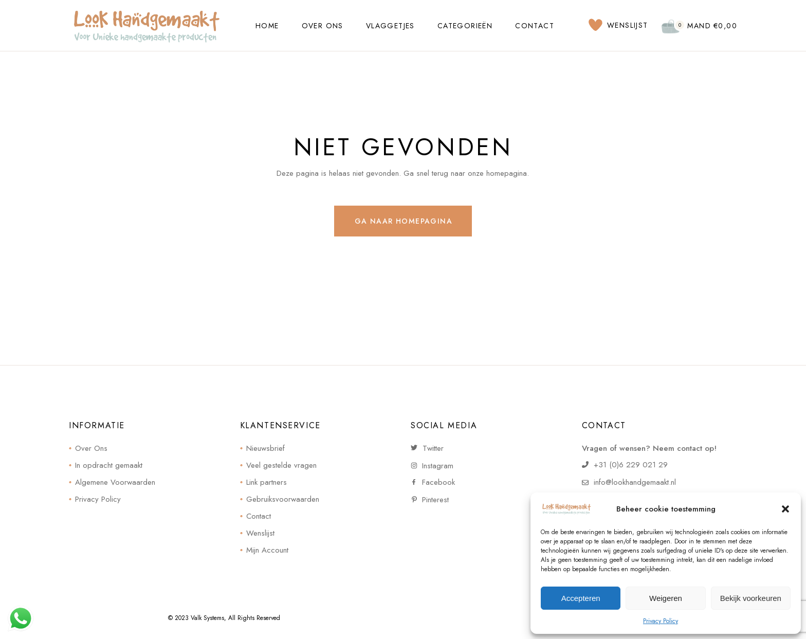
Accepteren (580, 598)
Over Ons (91, 448)
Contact (258, 516)
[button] (785, 509)
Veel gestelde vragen (281, 465)
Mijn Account (267, 550)
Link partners (266, 482)
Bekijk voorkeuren (750, 598)
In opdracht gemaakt (108, 465)
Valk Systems (207, 618)
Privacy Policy (660, 621)
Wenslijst (260, 533)
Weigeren (665, 598)
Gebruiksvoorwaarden (282, 499)
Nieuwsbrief (265, 448)
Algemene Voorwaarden (115, 482)
